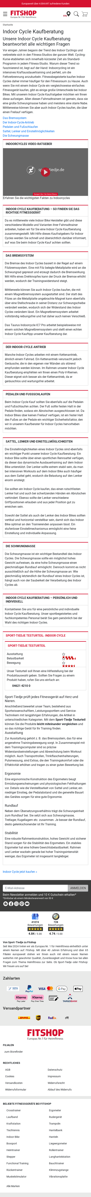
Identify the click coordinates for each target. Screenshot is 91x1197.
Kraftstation (13, 1123)
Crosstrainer (13, 1110)
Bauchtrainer (56, 1163)
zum (13, 1051)
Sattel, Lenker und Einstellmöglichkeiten (29, 131)
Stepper (10, 1156)
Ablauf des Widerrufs (60, 1089)
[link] (5, 904)
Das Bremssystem (14, 118)
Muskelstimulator (16, 1176)
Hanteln (53, 1137)
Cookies (9, 1076)
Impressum (54, 1076)
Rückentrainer (14, 1170)
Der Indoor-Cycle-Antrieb (18, 122)
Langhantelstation (59, 1156)
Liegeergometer (58, 1143)
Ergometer (55, 1110)
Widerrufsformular (15, 1089)
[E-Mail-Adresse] (35, 888)
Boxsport (11, 1143)
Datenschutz (55, 1069)
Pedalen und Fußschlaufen (20, 127)
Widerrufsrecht (56, 1083)
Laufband (12, 1117)
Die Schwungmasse (16, 135)
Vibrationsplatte (58, 1176)
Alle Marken (13, 1186)
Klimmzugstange (58, 1170)
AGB (7, 1069)
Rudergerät (55, 1117)
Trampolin (54, 1123)
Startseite (8, 24)
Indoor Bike (12, 1137)
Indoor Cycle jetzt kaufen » (20, 871)
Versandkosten (14, 1083)
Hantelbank (55, 1130)
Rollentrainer (56, 1150)
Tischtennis (13, 1130)
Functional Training (17, 1163)
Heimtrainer (13, 1150)
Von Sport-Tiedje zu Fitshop (19, 942)
